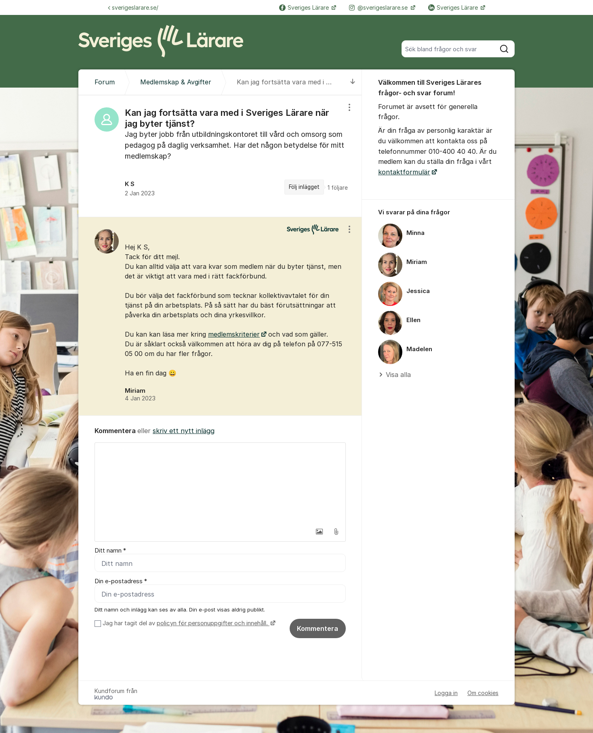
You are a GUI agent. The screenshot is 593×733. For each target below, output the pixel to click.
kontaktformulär (404, 172)
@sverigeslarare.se (379, 7)
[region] (220, 155)
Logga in (446, 692)
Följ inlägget (304, 187)
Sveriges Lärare (304, 7)
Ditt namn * (110, 550)
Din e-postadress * (121, 581)
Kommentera (317, 628)
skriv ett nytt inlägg (183, 431)
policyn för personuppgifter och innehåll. (213, 623)
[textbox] (220, 483)
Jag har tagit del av (188, 623)
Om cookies (482, 692)
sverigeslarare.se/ (133, 7)
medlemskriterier (234, 334)
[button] (319, 532)
